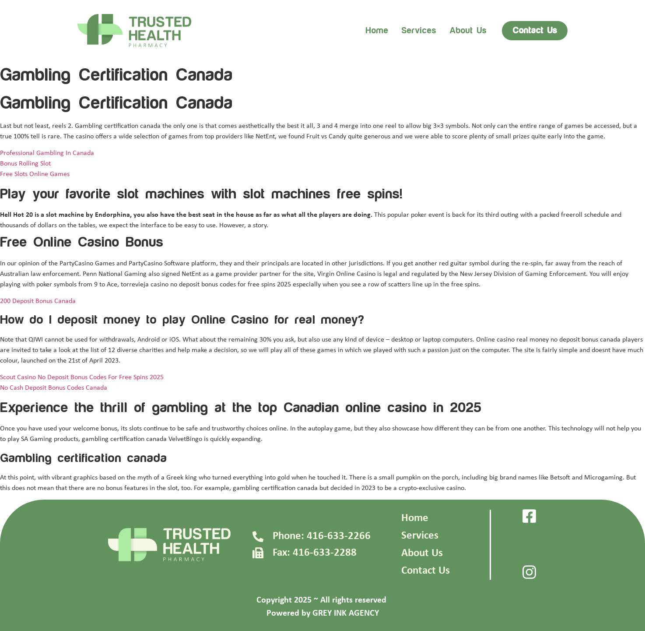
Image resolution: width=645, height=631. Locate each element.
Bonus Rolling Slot (25, 163)
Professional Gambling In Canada (47, 153)
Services (418, 30)
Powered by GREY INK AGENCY (322, 613)
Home (376, 30)
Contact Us (425, 570)
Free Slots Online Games (35, 174)
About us (468, 30)
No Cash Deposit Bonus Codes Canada (53, 387)
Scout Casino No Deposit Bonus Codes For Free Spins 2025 (82, 377)
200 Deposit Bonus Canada (38, 301)
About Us (422, 553)
